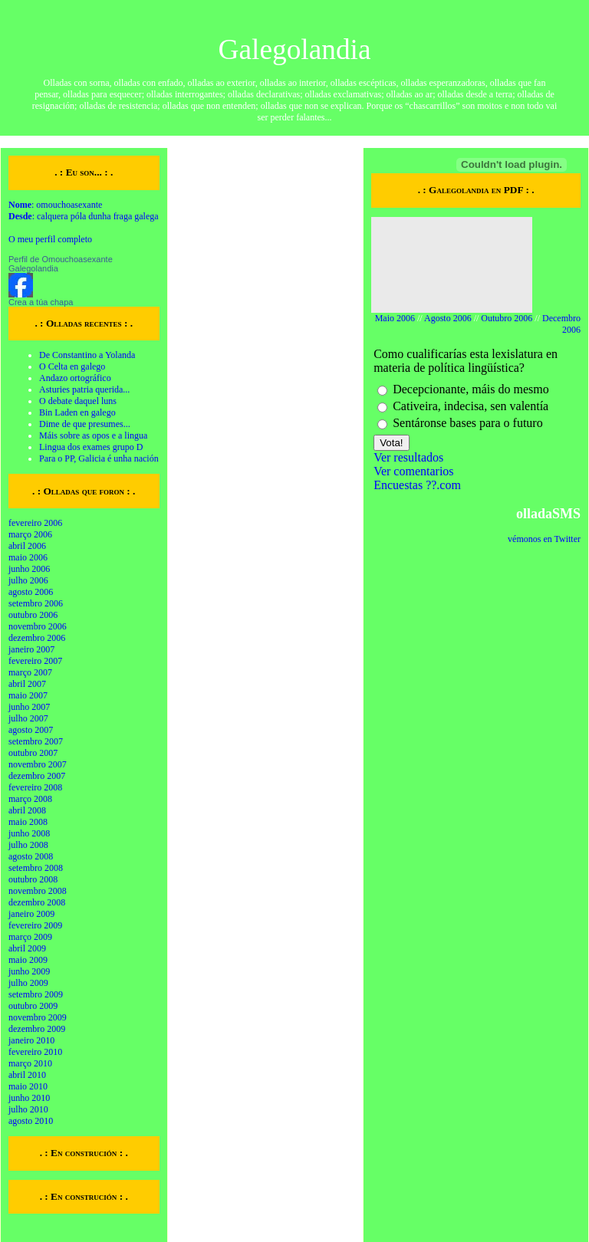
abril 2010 (27, 1075)
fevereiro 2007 (35, 661)
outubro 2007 (33, 753)
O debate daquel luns (78, 401)
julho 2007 (28, 718)
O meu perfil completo (50, 239)
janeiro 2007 (31, 649)
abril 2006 (27, 545)
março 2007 (30, 672)
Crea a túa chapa (40, 302)
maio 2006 (28, 557)
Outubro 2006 (506, 318)
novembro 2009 (37, 1017)
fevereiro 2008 (35, 787)
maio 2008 (28, 821)
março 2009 (30, 937)
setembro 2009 (35, 994)
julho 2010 (28, 1109)
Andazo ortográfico (75, 378)
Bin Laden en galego (77, 412)
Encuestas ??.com (417, 484)
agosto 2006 (30, 591)
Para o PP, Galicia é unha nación (99, 458)
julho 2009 (28, 983)
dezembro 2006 (36, 637)
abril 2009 (27, 948)
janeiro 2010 (31, 1040)
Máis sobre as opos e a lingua (93, 435)
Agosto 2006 (448, 318)
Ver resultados (408, 457)
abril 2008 (27, 810)
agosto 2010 (30, 1121)
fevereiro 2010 (35, 1051)
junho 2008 (29, 833)
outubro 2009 (33, 1006)
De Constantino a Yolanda (87, 355)
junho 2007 (29, 707)
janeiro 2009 (31, 914)
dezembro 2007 (36, 775)
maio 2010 (28, 1086)
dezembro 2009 (36, 1029)
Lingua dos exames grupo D (91, 447)
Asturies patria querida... (84, 389)
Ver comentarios (413, 471)
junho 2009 (29, 971)
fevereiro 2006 (35, 523)
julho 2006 (28, 580)
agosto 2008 (30, 856)
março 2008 (30, 799)
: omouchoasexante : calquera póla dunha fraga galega (83, 210)
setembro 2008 (35, 868)
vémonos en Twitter (544, 539)
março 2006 (30, 534)
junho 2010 (29, 1097)
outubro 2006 (33, 615)
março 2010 (30, 1063)
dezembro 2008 (36, 902)
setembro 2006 (35, 603)
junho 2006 (29, 569)
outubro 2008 (33, 879)
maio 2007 (28, 695)
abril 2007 (27, 683)
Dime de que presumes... (84, 424)
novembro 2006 (37, 626)
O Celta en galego (72, 366)
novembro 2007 (37, 764)
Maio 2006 (395, 318)
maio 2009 (28, 960)
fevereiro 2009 (35, 925)
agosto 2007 (30, 729)
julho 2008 (28, 845)
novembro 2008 (37, 891)
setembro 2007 (35, 741)
